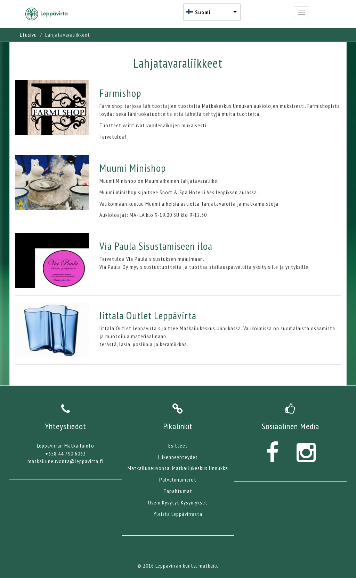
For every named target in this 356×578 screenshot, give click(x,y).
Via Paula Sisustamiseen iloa (155, 246)
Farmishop (120, 93)
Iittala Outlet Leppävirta (147, 315)
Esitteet (178, 445)
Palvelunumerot (177, 479)
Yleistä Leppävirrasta (178, 513)
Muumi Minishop (132, 168)
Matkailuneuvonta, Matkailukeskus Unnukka (178, 468)
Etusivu (28, 34)
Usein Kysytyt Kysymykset (178, 502)
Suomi (203, 12)
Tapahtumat (177, 490)
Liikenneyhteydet (178, 456)
